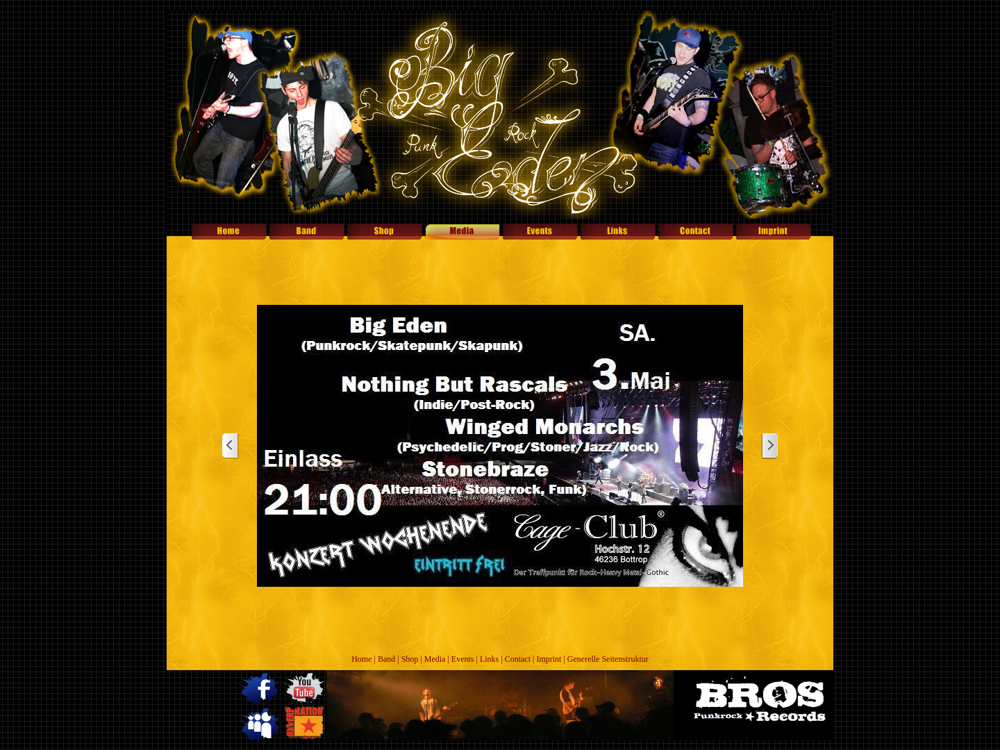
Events (462, 659)
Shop (410, 659)
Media (435, 659)
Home (361, 659)
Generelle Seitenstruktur (608, 659)
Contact (518, 659)
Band (386, 659)
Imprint (548, 659)
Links (489, 659)
